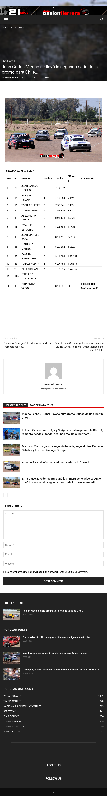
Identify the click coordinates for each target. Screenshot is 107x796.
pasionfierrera (11, 77)
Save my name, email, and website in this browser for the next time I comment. (47, 572)
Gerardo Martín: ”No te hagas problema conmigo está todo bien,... (58, 637)
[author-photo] (53, 379)
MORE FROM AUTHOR (42, 405)
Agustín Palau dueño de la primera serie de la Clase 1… (56, 462)
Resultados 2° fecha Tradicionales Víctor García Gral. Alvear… (56, 653)
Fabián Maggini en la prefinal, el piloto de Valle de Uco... (53, 610)
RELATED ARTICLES (15, 405)
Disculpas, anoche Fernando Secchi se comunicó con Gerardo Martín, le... (62, 669)
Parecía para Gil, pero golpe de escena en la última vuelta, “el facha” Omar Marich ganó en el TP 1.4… (79, 347)
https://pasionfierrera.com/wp (53, 389)
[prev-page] (5, 495)
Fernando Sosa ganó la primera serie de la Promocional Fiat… (27, 345)
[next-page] (11, 495)
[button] (5, 19)
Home (5, 27)
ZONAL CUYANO (18, 27)
